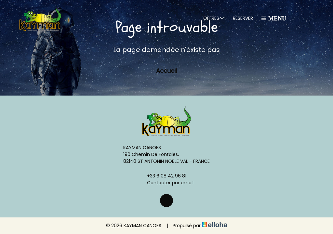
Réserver (243, 18)
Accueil (166, 71)
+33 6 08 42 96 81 (163, 176)
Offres (214, 18)
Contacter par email (166, 182)
